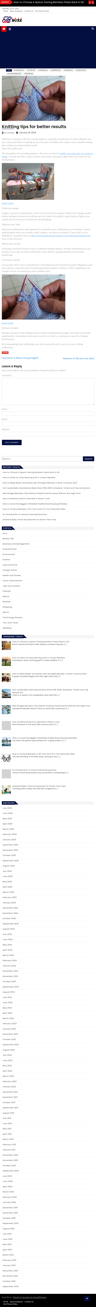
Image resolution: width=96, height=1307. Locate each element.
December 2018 (10, 1270)
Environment (9, 554)
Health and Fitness (12, 575)
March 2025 (8, 892)
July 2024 (7, 934)
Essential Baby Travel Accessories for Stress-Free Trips (29, 519)
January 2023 (9, 1029)
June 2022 (8, 1060)
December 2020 (10, 1155)
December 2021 (10, 1092)
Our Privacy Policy (42, 11)
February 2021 (9, 1144)
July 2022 (7, 1055)
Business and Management (16, 544)
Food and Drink (10, 565)
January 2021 (9, 1149)
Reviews (7, 601)
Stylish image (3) (15, 74)
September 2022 (11, 1044)
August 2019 (8, 1228)
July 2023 (7, 997)
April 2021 (7, 1134)
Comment (7, 375)
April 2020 (7, 1186)
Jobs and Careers (11, 586)
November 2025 (10, 850)
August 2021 (8, 1113)
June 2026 (8, 813)
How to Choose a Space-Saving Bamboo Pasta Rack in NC (48, 2)
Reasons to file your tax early (78, 358)
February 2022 (10, 1081)
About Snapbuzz (16, 11)
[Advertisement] (49, 50)
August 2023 (9, 992)
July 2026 (7, 808)
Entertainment (10, 549)
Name (5, 409)
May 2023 (7, 1008)
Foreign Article (10, 570)
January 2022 (9, 1086)
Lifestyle (7, 591)
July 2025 (7, 871)
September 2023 (11, 987)
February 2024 (10, 960)
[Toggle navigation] (10, 29)
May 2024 (7, 944)
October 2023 (9, 981)
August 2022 (9, 1050)
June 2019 (7, 1239)
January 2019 (9, 1265)
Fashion (5, 353)
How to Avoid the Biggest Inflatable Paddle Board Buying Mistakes (35, 504)
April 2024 (7, 950)
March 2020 (8, 1191)
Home (5, 11)
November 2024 (10, 913)
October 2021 (9, 1102)
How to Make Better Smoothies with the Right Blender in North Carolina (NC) (40, 483)
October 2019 (9, 1218)
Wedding (7, 628)
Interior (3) (56, 70)
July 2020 (7, 1176)
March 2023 (8, 1018)
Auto (5, 533)
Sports (6, 612)
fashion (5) (20, 70)
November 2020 (10, 1160)
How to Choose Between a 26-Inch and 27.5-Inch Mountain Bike (34, 509)
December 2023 (10, 971)
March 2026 (8, 829)
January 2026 (9, 839)
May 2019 (7, 1244)
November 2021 (10, 1097)
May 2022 (7, 1065)
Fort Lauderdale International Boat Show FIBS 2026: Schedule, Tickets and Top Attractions (46, 488)
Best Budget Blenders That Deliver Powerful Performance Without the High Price (42, 493)
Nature (6, 596)
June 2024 (8, 939)
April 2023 (7, 1013)
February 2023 (10, 1023)
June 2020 (8, 1181)
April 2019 (7, 1249)
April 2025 (7, 887)
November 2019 (10, 1213)
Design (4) (43, 70)
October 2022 (9, 1039)
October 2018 (9, 1281)
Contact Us (29, 11)
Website (6, 429)
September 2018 (10, 1286)
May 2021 (7, 1128)
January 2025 (9, 902)
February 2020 (10, 1197)
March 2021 (8, 1139)
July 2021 (7, 1118)
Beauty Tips (8, 538)
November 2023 (10, 976)
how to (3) (81, 70)
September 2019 (10, 1223)
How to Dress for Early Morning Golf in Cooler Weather (29, 477)
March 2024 (8, 955)
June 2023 (8, 1002)
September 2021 (10, 1107)
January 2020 (9, 1202)
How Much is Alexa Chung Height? (20, 357)
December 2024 (10, 908)
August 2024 (9, 929)
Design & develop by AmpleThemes (29, 1297)
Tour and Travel (10, 622)
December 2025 (10, 844)
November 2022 (10, 1034)
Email (5, 419)
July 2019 (7, 1234)
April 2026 (7, 823)
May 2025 (7, 881)
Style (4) (32, 70)
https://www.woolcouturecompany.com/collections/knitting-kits (61, 235)
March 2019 (8, 1255)
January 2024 (9, 965)
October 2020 (9, 1165)
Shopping (7, 607)
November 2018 (10, 1276)
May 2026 (7, 818)
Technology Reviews (13, 617)
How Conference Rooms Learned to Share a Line (26, 498)
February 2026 (10, 834)
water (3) (69, 70)
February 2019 (9, 1260)
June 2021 (7, 1123)
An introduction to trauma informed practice (25, 514)
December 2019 (10, 1207)
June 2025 (8, 876)
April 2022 (7, 1071)
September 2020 (11, 1170)
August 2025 (9, 866)
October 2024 (9, 918)
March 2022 (8, 1076)
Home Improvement (12, 580)
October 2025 (9, 855)
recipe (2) (29, 74)
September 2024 (11, 923)
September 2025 (11, 860)
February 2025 (10, 897)
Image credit (7, 203)
